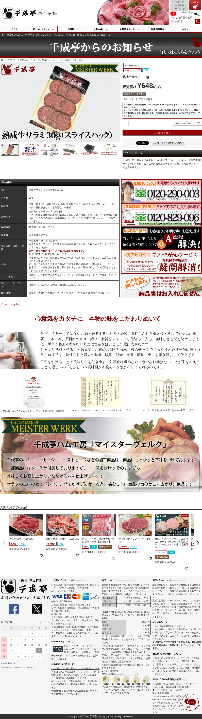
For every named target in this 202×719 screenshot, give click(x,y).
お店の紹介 (98, 29)
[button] (4, 542)
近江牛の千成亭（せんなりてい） (97, 716)
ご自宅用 (69, 29)
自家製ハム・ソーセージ (29, 60)
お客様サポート (127, 29)
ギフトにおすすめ (41, 29)
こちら (58, 293)
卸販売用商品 (157, 29)
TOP (3, 60)
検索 (197, 21)
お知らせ (186, 29)
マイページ (180, 9)
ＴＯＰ (14, 29)
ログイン (180, 2)
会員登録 (180, 5)
